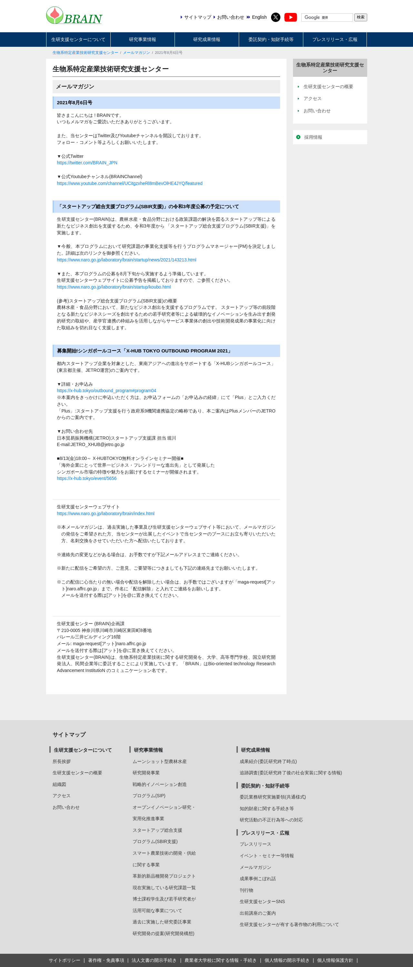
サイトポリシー (64, 960)
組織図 (59, 784)
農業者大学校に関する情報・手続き (221, 960)
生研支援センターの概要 (77, 772)
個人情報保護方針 (335, 960)
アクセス (62, 795)
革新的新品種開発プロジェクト (164, 876)
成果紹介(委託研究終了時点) (268, 761)
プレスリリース (255, 844)
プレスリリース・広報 (335, 39)
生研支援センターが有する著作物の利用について (289, 924)
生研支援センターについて (78, 39)
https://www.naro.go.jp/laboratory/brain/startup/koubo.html (114, 287)
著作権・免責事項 (106, 960)
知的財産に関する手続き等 (267, 808)
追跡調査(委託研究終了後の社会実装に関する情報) (291, 772)
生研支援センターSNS (262, 901)
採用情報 (313, 137)
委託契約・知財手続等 (271, 39)
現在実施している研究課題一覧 (164, 887)
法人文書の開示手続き (154, 960)
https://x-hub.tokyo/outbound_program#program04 (106, 390)
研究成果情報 (206, 39)
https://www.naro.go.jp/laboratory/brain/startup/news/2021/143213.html (126, 259)
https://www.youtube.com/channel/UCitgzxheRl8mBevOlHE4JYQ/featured (129, 183)
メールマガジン (136, 53)
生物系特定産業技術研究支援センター (85, 53)
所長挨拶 (62, 761)
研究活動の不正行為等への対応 (271, 819)
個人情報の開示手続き (287, 960)
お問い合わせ (66, 807)
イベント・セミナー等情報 (267, 855)
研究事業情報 (142, 39)
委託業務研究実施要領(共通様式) (273, 796)
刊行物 (246, 890)
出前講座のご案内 (258, 913)
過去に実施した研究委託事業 (162, 921)
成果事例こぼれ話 (258, 878)
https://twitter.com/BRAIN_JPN (87, 162)
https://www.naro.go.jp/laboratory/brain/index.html (106, 513)
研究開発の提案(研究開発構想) (163, 933)
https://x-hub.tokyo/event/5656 (86, 478)
